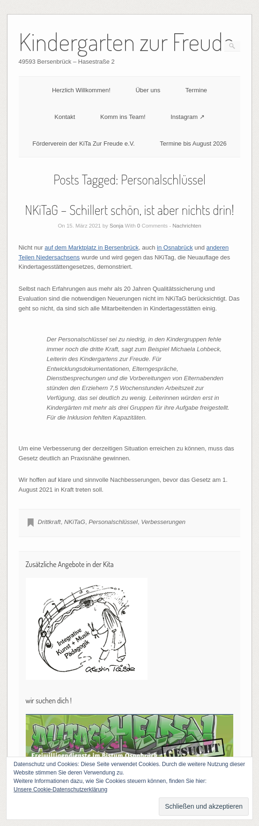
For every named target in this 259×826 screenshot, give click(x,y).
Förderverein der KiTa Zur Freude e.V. (83, 143)
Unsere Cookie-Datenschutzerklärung (60, 789)
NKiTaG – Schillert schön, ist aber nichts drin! (129, 209)
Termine (196, 90)
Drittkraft (49, 521)
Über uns (147, 90)
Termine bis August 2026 (193, 143)
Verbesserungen (163, 521)
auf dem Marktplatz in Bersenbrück (91, 247)
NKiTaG (74, 521)
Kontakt (64, 116)
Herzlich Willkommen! (81, 90)
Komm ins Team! (123, 116)
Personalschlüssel (113, 521)
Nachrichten (186, 226)
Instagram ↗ (187, 116)
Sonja (116, 226)
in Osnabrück (175, 247)
